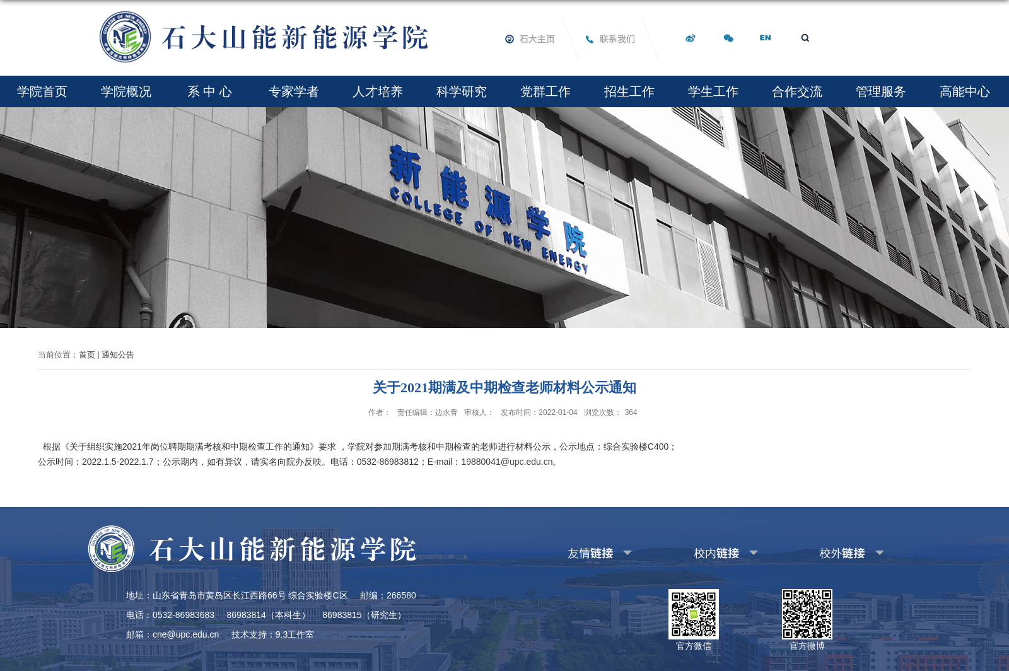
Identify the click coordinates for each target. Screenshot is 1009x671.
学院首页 (42, 91)
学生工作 (713, 91)
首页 (87, 354)
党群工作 (545, 91)
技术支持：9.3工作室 (272, 634)
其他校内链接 (705, 551)
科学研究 (461, 91)
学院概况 (126, 91)
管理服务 (881, 91)
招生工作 (629, 91)
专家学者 (294, 91)
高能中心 (965, 91)
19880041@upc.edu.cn (506, 462)
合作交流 (797, 91)
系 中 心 (209, 91)
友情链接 (571, 551)
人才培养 (378, 91)
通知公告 (118, 354)
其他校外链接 (831, 551)
